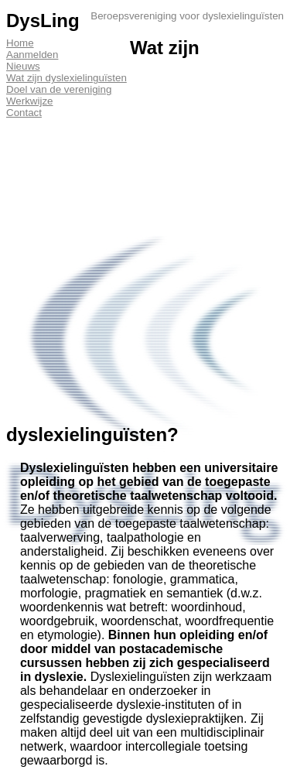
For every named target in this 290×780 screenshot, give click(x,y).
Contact (24, 112)
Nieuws (23, 66)
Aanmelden (32, 54)
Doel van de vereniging (58, 89)
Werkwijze (29, 101)
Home (20, 43)
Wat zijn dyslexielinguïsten (66, 78)
